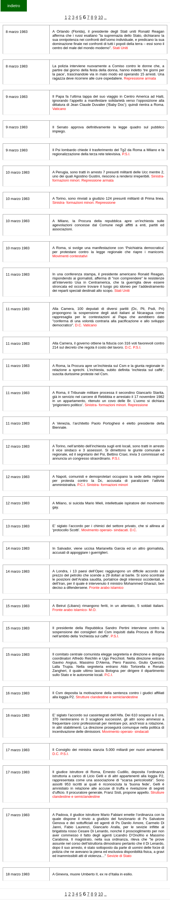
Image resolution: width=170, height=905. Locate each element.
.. (105, 17)
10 (100, 17)
